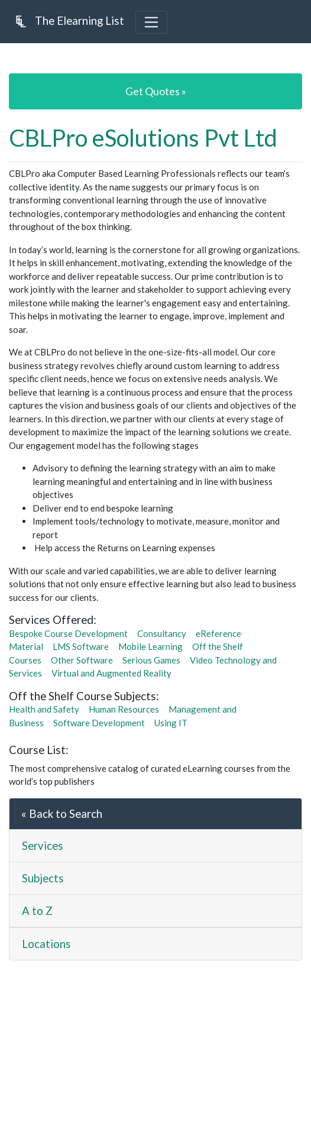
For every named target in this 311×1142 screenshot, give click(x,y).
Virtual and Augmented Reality (111, 673)
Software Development (99, 722)
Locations (46, 943)
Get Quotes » (155, 91)
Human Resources (124, 709)
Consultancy (161, 633)
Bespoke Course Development (68, 633)
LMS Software (81, 646)
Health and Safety (44, 709)
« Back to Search (61, 813)
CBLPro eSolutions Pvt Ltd (143, 138)
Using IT (170, 722)
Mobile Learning (150, 646)
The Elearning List (66, 21)
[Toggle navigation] (151, 22)
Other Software (82, 660)
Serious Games (151, 660)
